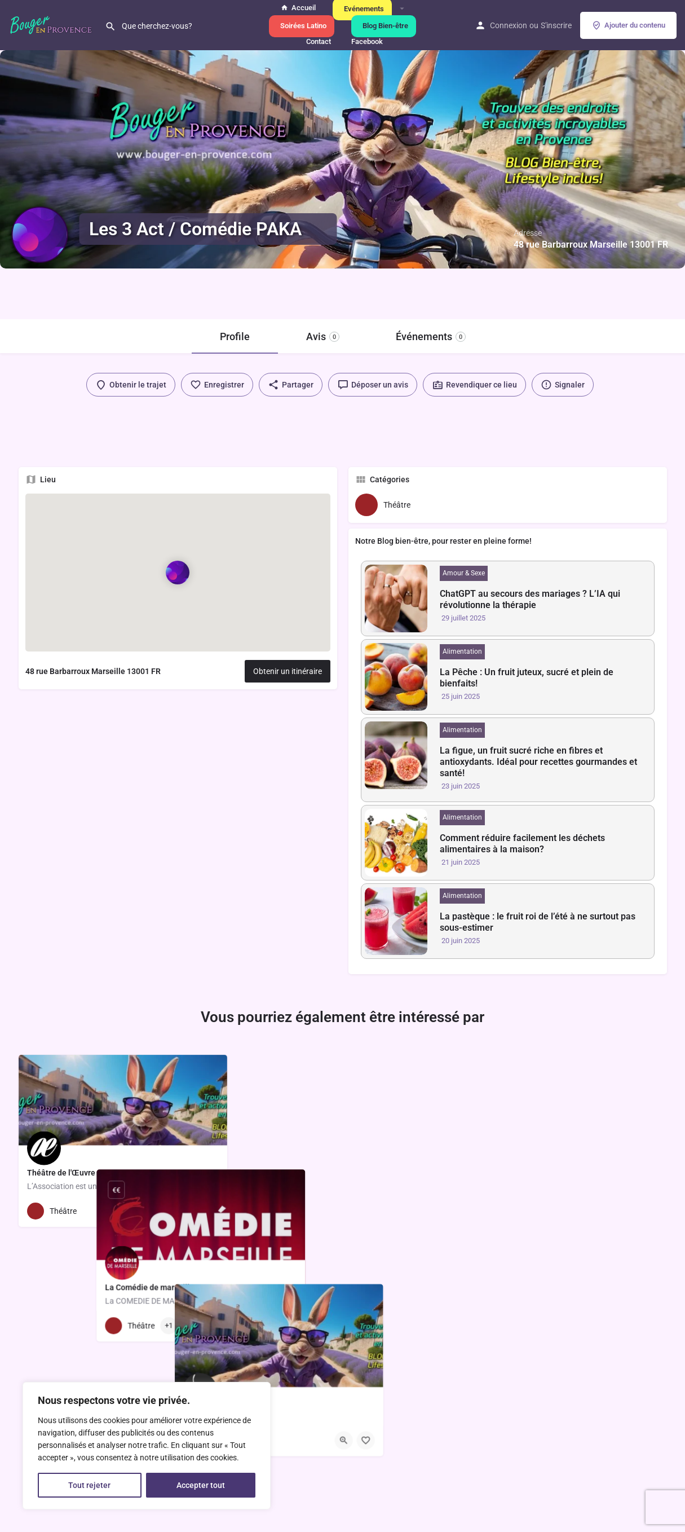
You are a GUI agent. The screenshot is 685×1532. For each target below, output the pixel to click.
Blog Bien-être (383, 25)
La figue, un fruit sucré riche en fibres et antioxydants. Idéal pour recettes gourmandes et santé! (538, 761)
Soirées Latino (301, 25)
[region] (147, 1445)
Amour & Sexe (464, 573)
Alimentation (462, 651)
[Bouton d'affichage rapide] (188, 1211)
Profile (235, 336)
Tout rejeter (89, 1485)
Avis (322, 336)
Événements (431, 336)
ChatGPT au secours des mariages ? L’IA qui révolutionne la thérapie (530, 599)
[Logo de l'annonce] (39, 234)
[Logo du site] (52, 24)
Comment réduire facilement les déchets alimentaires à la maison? (522, 844)
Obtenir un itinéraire (287, 671)
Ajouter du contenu (628, 25)
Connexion (508, 25)
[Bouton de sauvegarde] (210, 1211)
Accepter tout (200, 1485)
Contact (317, 41)
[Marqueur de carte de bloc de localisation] (177, 572)
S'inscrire (556, 25)
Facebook (365, 41)
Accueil (298, 7)
